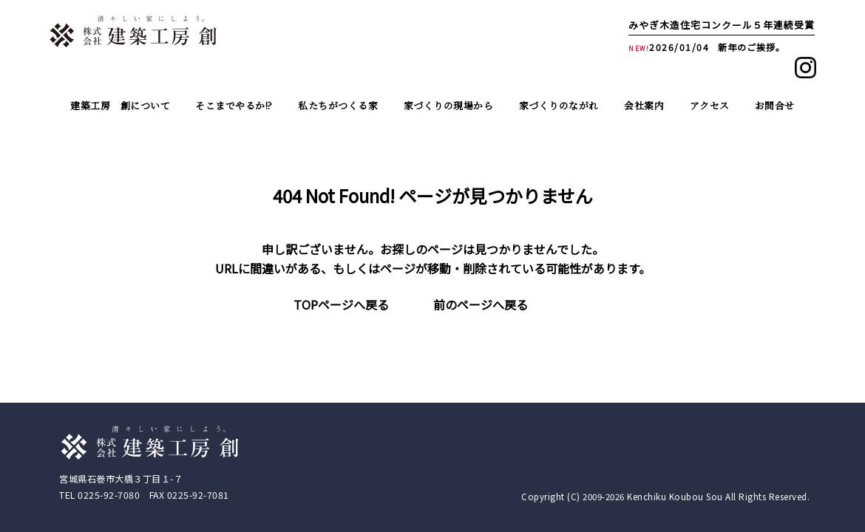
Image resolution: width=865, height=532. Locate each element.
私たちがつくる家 (338, 105)
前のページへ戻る (480, 304)
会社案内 (644, 105)
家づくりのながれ (559, 105)
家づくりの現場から (449, 105)
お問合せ (775, 105)
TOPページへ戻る (341, 304)
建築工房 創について (120, 105)
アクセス (710, 105)
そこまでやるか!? (234, 105)
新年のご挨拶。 (751, 47)
